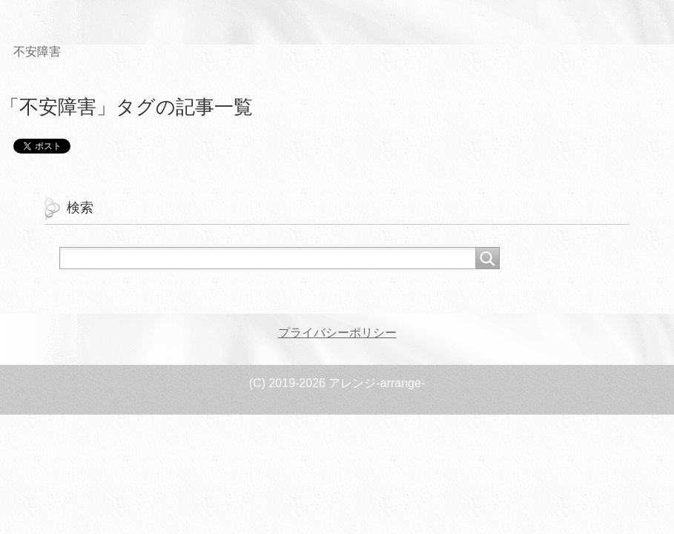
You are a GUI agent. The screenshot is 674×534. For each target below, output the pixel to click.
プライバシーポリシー (337, 332)
